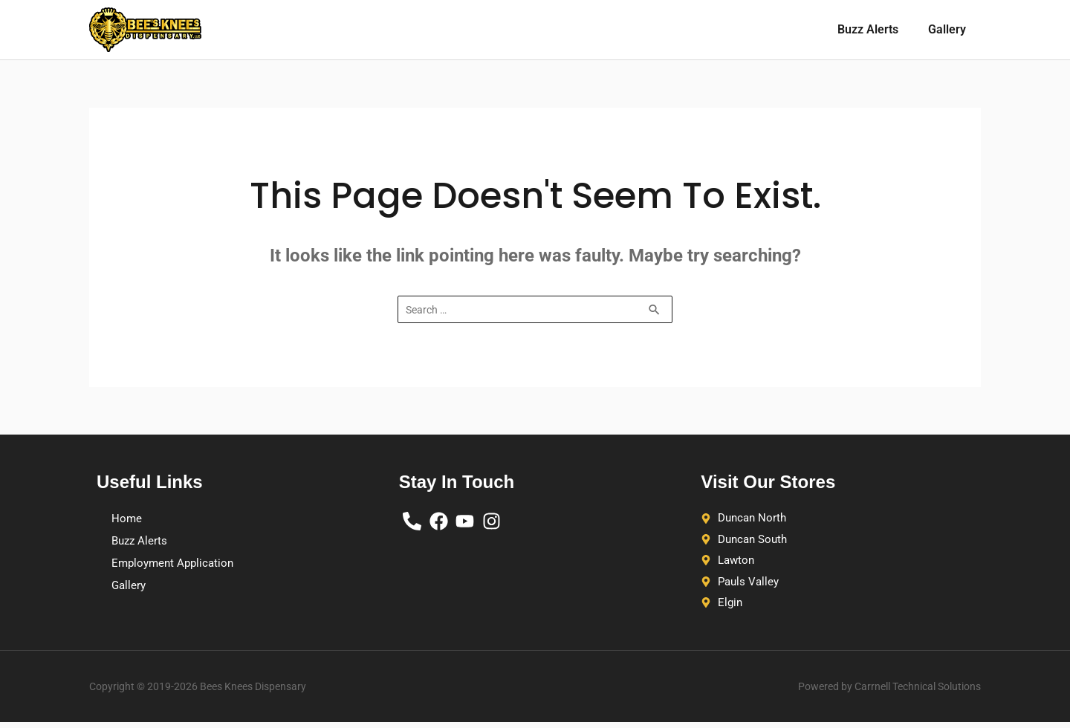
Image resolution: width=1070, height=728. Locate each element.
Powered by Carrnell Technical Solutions (876, 692)
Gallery (947, 29)
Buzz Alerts (867, 29)
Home (127, 519)
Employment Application (175, 563)
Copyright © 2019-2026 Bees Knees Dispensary (213, 692)
